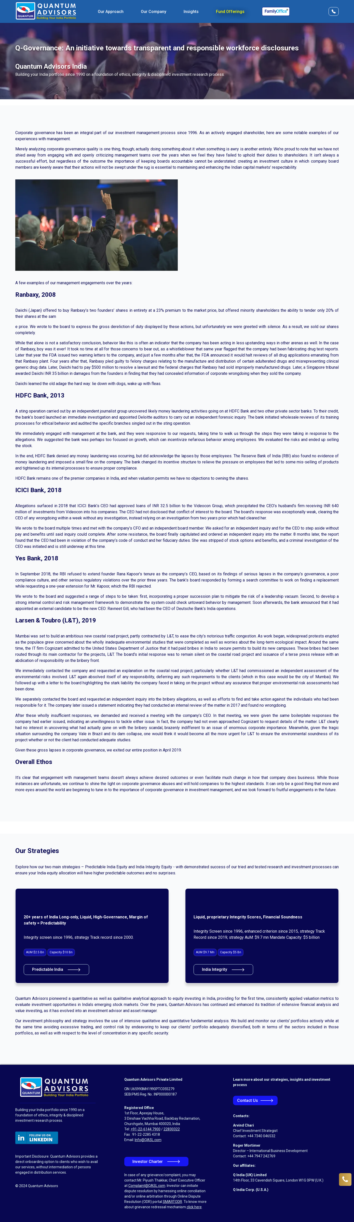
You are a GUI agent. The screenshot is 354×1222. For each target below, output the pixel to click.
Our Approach (111, 11)
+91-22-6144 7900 (145, 1129)
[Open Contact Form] (334, 11)
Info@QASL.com (148, 1140)
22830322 (172, 1129)
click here (194, 1207)
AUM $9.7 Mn (205, 952)
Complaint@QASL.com (146, 1186)
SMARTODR (172, 1202)
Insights (191, 11)
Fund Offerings (230, 11)
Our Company (153, 11)
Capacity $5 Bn (230, 952)
